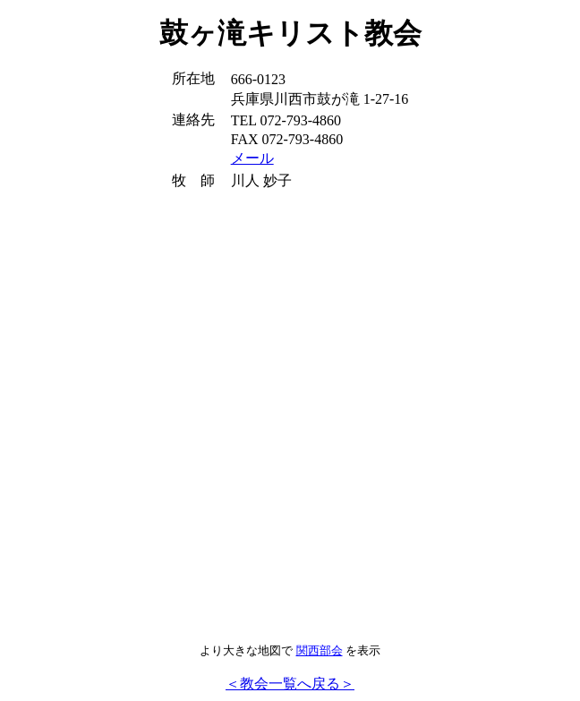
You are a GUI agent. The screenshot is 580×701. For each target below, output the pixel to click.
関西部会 (319, 650)
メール (252, 158)
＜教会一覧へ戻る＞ (290, 683)
